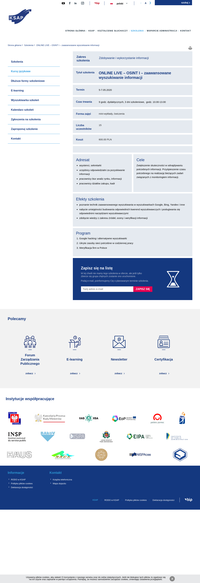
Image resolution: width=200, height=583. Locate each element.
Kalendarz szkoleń (22, 109)
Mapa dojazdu (59, 483)
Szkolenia (137, 31)
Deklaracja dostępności (22, 487)
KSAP (91, 31)
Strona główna (75, 31)
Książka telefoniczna (62, 479)
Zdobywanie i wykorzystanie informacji (124, 58)
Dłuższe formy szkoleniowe (28, 81)
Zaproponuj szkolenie (24, 129)
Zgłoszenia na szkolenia (26, 119)
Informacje (16, 472)
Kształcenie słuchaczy (113, 31)
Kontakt (185, 31)
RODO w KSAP (18, 479)
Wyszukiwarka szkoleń (25, 100)
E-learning (17, 90)
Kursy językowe (21, 71)
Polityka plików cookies (22, 483)
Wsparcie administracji (162, 31)
